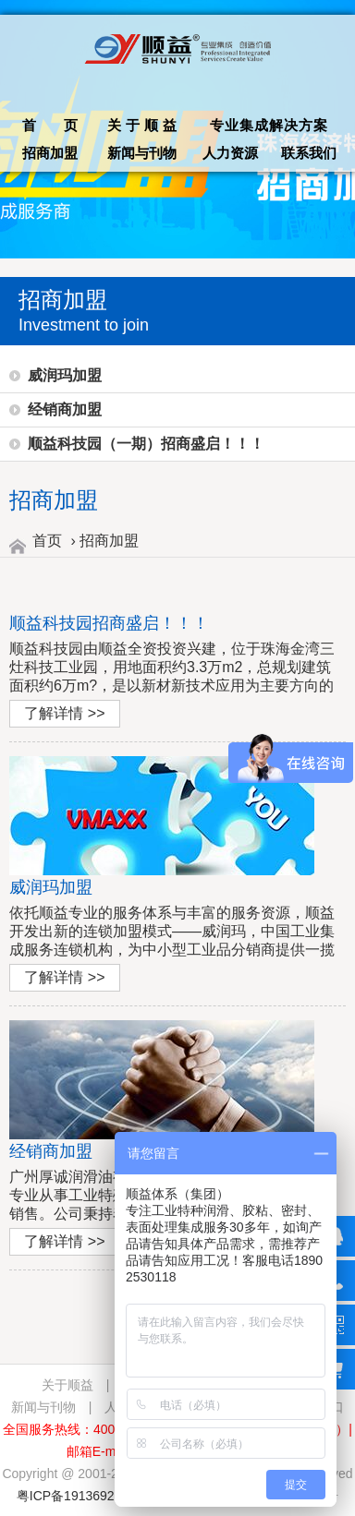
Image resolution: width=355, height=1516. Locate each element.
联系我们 (309, 153)
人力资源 (230, 153)
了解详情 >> (64, 713)
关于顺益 (144, 125)
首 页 (50, 125)
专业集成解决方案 (269, 125)
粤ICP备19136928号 (76, 1495)
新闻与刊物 (142, 153)
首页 (47, 540)
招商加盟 (50, 153)
